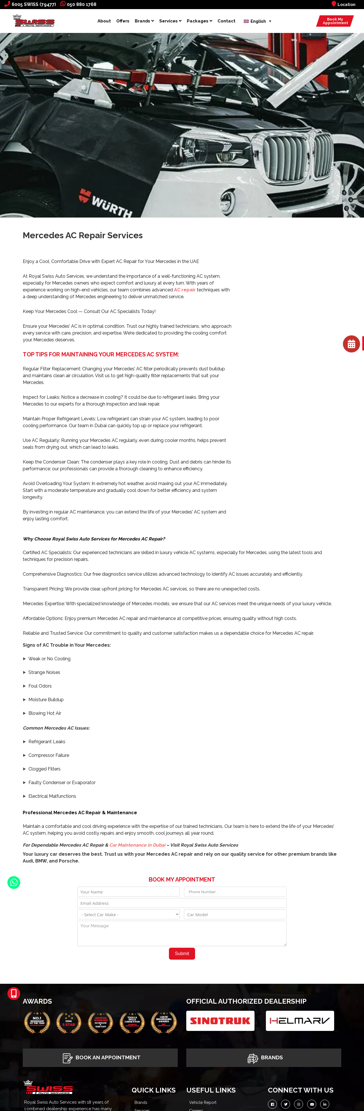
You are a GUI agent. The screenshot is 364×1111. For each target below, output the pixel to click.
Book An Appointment (100, 1057)
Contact (226, 21)
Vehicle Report (202, 1102)
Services (170, 21)
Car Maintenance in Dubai (137, 845)
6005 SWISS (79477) (30, 4)
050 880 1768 (78, 4)
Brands (144, 21)
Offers (122, 21)
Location (343, 4)
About (104, 21)
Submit (182, 953)
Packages (199, 21)
